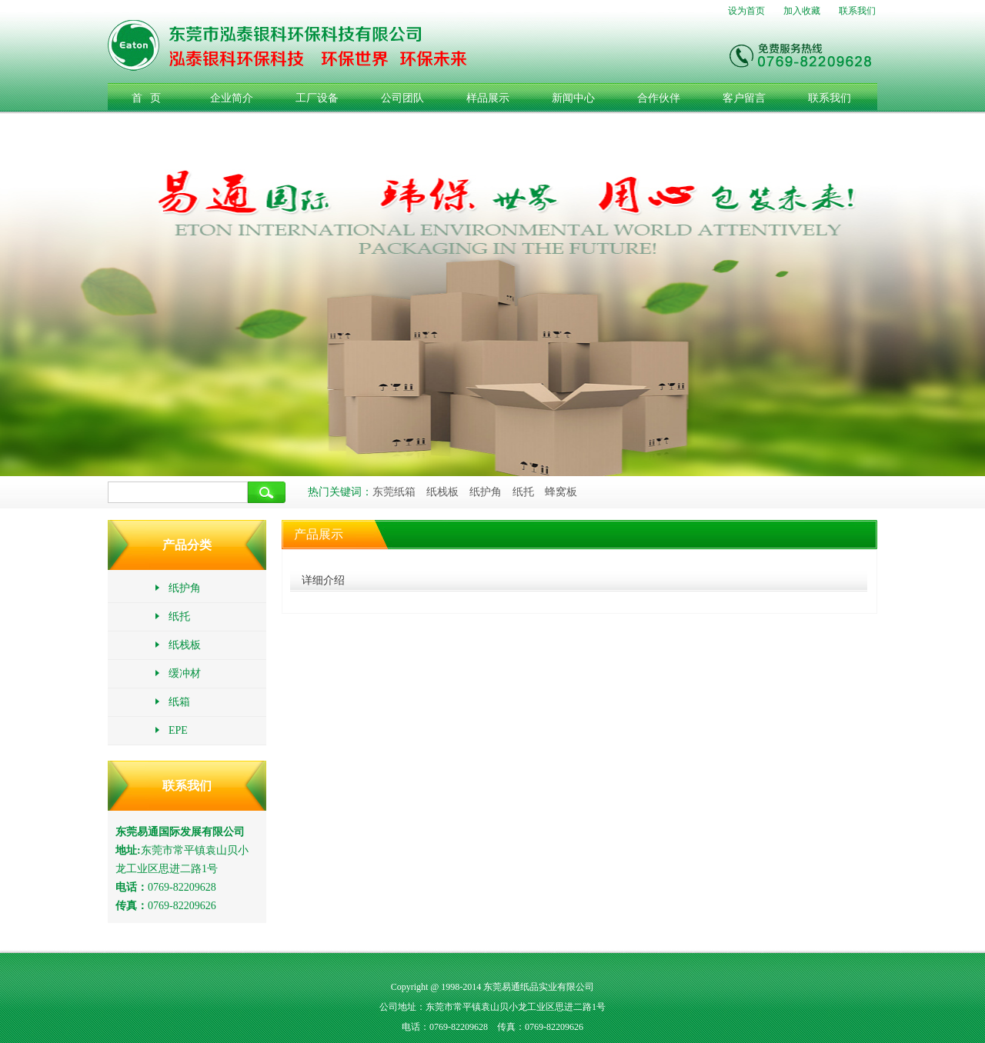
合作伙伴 (658, 98)
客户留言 (744, 98)
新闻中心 (573, 98)
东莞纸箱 (394, 492)
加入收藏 (801, 10)
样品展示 (487, 98)
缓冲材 (177, 673)
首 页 (147, 98)
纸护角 (485, 492)
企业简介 (231, 98)
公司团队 (402, 98)
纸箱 (172, 702)
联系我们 (857, 10)
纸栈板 (442, 492)
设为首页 (746, 10)
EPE (171, 730)
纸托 (523, 492)
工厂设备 (317, 98)
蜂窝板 (561, 492)
